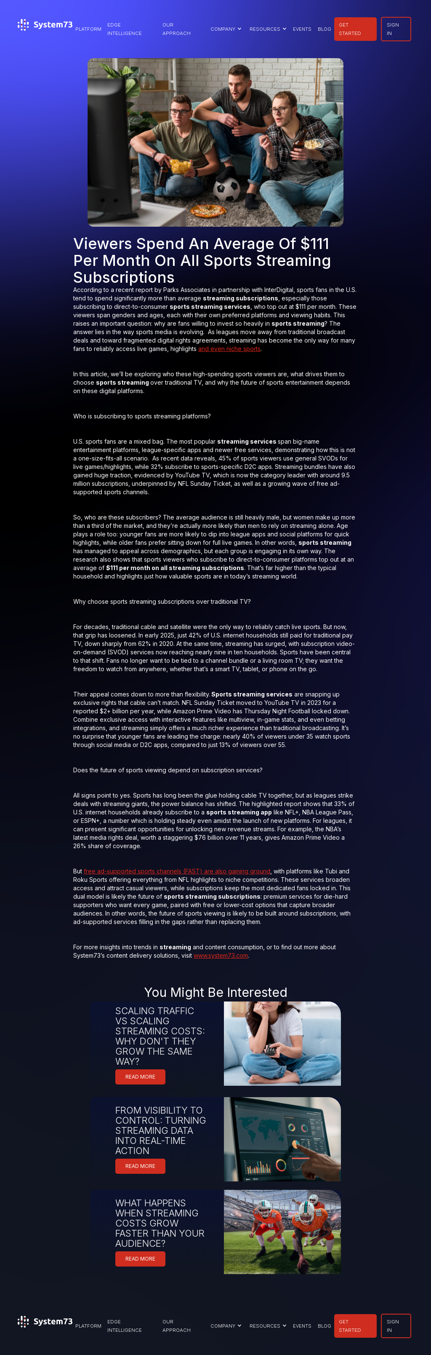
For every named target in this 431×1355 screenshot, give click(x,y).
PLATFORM (88, 29)
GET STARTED (350, 29)
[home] (45, 29)
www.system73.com (221, 955)
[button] (225, 29)
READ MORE (140, 1077)
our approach (176, 29)
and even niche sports (229, 348)
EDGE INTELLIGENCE (124, 29)
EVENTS (302, 29)
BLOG (324, 29)
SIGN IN (393, 29)
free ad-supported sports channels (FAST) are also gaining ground (177, 871)
